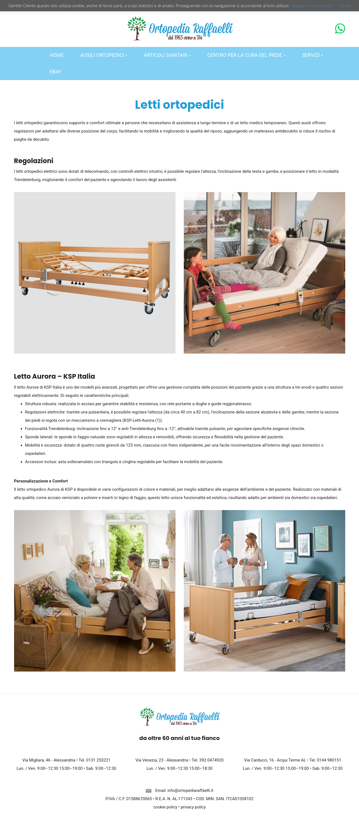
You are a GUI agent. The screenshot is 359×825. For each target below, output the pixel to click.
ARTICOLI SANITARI (167, 55)
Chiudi (344, 5)
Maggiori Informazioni (312, 5)
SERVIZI (312, 55)
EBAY (56, 72)
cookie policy (165, 807)
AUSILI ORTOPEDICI (103, 55)
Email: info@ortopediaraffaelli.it (179, 790)
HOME (57, 55)
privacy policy (193, 807)
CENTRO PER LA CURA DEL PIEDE (246, 55)
